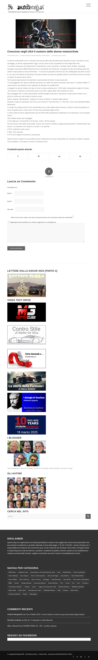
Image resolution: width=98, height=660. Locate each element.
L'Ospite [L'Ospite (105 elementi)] (26, 587)
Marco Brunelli (13, 626)
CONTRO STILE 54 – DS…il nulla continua (39, 626)
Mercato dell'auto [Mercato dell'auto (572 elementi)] (64, 587)
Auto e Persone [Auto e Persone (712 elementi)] (24, 579)
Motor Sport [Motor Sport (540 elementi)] (22, 590)
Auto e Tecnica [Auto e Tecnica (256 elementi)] (36, 579)
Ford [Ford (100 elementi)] (78, 583)
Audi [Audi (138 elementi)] (58, 572)
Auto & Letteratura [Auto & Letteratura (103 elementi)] (79, 572)
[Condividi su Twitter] (38, 156)
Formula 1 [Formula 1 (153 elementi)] (85, 583)
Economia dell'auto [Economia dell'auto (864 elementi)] (40, 583)
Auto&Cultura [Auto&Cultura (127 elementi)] (67, 572)
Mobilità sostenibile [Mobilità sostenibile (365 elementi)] (78, 587)
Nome (9, 193)
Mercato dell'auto (36, 55)
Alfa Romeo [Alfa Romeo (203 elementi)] (12, 572)
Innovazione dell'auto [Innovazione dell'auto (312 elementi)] (15, 587)
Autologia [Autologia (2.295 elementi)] (46, 579)
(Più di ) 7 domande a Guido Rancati (38, 620)
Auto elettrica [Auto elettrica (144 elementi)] (65, 576)
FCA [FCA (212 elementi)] (61, 583)
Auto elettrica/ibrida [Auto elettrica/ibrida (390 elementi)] (77, 576)
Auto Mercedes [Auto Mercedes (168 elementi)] (56, 579)
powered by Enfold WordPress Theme (60, 654)
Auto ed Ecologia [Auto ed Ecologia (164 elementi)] (53, 576)
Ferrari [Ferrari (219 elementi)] (67, 583)
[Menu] (87, 5)
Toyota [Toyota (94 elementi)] (25, 594)
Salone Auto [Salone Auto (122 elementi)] (74, 590)
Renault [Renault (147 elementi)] (65, 590)
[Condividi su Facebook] (17, 156)
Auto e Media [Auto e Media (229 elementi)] (12, 579)
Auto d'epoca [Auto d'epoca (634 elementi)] (24, 576)
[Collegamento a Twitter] (77, 657)
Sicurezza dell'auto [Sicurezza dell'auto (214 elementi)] (14, 594)
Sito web (10, 209)
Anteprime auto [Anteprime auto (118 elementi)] (23, 572)
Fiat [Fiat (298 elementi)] (73, 583)
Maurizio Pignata (26, 468)
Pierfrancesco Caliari (59, 55)
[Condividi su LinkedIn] (59, 156)
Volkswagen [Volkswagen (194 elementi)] (33, 594)
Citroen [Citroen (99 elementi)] (16, 583)
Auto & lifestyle (25, 55)
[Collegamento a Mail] (89, 657)
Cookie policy (43, 654)
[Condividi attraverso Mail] (80, 156)
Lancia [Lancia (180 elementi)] (34, 587)
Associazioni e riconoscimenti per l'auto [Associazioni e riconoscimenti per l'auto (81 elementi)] (42, 572)
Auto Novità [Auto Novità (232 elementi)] (67, 579)
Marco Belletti (54, 468)
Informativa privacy (31, 654)
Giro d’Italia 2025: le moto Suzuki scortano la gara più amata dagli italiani (55, 614)
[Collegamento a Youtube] (81, 657)
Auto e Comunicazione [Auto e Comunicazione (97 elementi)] (38, 576)
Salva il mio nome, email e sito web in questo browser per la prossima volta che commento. (41, 217)
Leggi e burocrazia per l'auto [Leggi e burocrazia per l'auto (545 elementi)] (47, 587)
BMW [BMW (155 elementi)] (10, 583)
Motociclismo (46, 55)
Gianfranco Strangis (41, 468)
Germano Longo (66, 468)
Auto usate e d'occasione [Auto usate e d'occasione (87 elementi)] (81, 579)
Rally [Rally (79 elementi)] (59, 590)
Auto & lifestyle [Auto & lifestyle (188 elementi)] (13, 576)
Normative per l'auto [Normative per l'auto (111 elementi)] (34, 590)
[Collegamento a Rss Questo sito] (85, 657)
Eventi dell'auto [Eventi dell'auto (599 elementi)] (53, 583)
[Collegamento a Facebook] (73, 657)
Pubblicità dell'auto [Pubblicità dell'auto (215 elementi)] (49, 590)
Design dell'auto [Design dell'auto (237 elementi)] (26, 583)
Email (9, 201)
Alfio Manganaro (13, 468)
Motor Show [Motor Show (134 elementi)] (12, 590)
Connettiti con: (12, 187)
